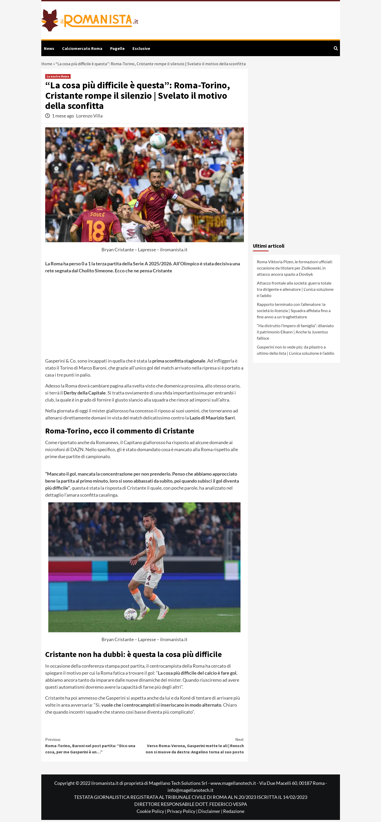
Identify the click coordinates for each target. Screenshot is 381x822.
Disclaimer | (210, 813)
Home (47, 65)
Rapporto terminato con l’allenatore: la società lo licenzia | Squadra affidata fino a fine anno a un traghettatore (294, 312)
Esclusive (141, 48)
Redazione (233, 813)
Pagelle (117, 48)
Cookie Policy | (152, 813)
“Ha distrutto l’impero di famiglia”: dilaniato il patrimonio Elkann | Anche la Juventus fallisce (295, 334)
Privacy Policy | (182, 813)
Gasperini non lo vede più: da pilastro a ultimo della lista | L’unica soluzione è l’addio (295, 352)
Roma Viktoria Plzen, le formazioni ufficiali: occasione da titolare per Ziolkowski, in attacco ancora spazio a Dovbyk (295, 270)
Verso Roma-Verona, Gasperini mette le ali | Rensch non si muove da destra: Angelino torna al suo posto (194, 747)
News (49, 48)
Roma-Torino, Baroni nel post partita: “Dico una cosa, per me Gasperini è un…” (95, 747)
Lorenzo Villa (89, 117)
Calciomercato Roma (82, 48)
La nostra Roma (58, 78)
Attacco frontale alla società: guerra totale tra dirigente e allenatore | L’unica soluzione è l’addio (295, 291)
